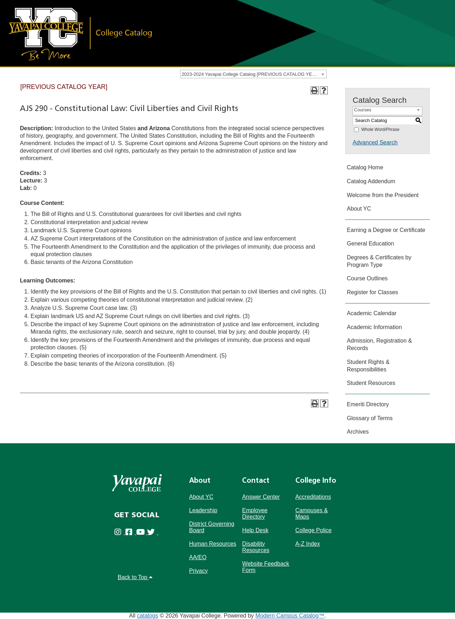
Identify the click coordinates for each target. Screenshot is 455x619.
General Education (370, 243)
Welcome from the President (383, 195)
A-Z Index (307, 544)
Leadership (203, 510)
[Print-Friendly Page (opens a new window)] (314, 90)
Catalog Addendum (371, 181)
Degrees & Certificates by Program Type (379, 261)
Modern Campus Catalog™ (290, 616)
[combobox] (253, 74)
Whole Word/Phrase (380, 129)
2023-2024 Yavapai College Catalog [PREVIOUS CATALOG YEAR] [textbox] (251, 74)
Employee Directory (254, 513)
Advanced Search (375, 142)
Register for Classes (372, 292)
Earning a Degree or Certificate (386, 230)
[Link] (80, 33)
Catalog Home (365, 167)
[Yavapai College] (137, 483)
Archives (358, 432)
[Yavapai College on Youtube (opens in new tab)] (141, 533)
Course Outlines (367, 278)
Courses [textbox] (362, 109)
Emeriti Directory (368, 404)
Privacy (198, 571)
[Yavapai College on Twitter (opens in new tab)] (152, 533)
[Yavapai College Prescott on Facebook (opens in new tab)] (130, 533)
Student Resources (371, 383)
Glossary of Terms (370, 418)
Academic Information (374, 327)
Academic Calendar (372, 313)
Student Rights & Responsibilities (368, 365)
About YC (359, 209)
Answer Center (261, 497)
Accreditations (313, 497)
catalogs (147, 616)
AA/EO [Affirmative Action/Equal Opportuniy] (198, 557)
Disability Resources (255, 547)
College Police (313, 530)
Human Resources (212, 544)
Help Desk (255, 530)
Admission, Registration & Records (379, 344)
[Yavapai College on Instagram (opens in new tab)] (119, 533)
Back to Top (135, 577)
